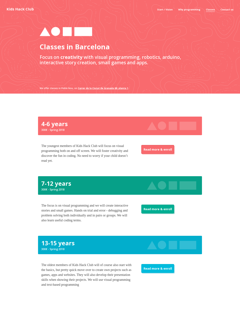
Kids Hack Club (20, 7)
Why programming (189, 8)
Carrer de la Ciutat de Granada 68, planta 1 (103, 97)
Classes (210, 8)
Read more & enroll (157, 149)
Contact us (226, 8)
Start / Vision (165, 8)
